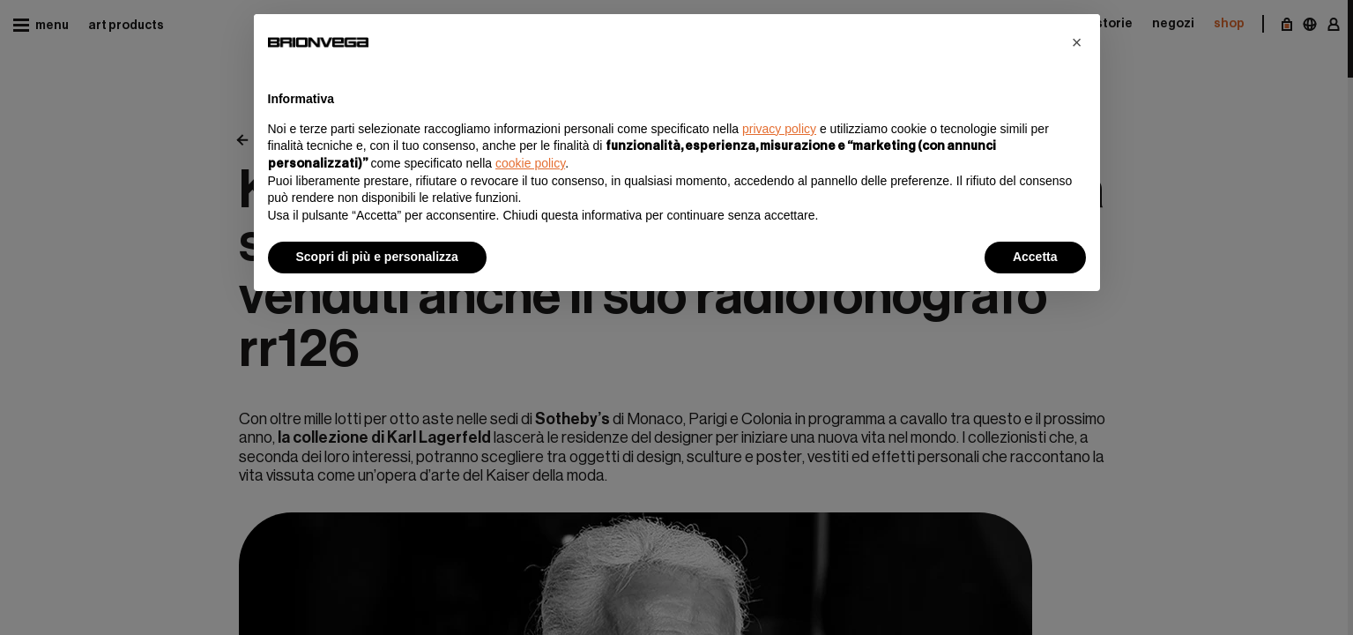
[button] (1077, 42)
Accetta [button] (1035, 257)
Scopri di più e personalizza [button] (377, 257)
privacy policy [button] (779, 129)
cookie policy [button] (530, 163)
